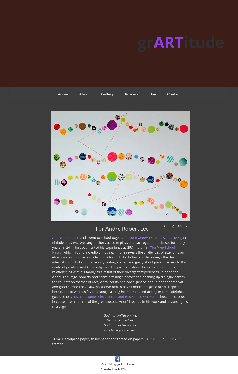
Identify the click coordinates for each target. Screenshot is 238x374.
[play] (165, 225)
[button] (120, 174)
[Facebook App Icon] (117, 359)
